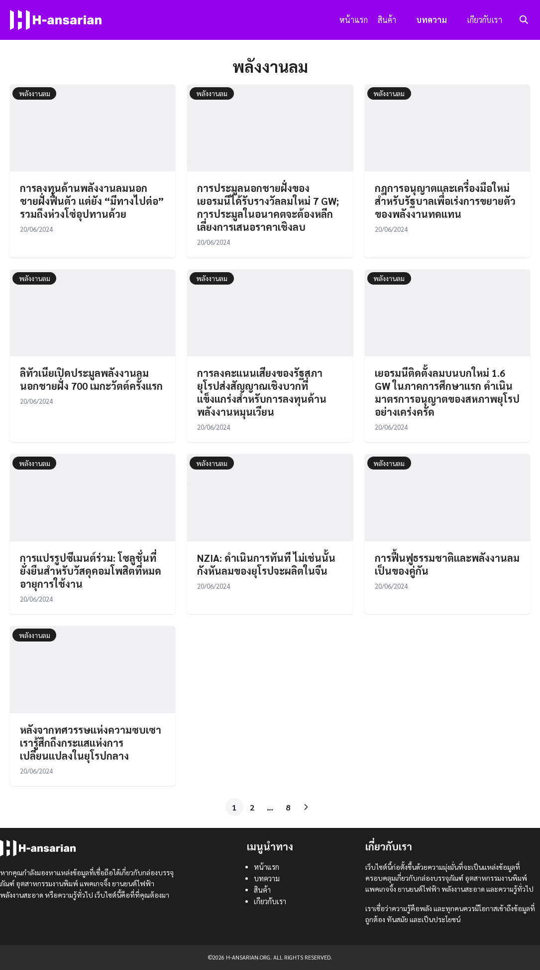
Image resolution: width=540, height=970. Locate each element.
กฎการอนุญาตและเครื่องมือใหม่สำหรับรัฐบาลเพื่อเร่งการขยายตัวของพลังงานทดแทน (445, 200)
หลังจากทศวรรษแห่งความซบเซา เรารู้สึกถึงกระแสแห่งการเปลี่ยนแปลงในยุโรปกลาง (90, 742)
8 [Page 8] (288, 807)
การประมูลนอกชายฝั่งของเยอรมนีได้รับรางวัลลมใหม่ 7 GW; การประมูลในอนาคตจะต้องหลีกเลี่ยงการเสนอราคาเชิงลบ (268, 207)
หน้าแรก (353, 19)
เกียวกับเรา (484, 19)
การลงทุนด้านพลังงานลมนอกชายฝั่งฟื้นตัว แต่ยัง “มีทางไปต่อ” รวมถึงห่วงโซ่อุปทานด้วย (92, 200)
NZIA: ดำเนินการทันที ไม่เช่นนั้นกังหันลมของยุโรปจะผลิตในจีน (266, 564)
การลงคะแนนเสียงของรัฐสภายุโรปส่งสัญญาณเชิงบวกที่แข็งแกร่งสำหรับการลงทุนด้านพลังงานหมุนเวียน (261, 392)
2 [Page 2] (252, 807)
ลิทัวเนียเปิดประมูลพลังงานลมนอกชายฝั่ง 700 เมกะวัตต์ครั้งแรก (91, 379)
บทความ (431, 19)
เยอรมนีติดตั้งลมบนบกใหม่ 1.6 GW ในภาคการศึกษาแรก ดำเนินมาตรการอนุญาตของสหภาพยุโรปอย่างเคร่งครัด (447, 392)
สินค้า (387, 19)
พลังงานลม (34, 93)
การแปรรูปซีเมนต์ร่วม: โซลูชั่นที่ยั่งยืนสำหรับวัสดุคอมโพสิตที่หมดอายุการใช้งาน (90, 570)
